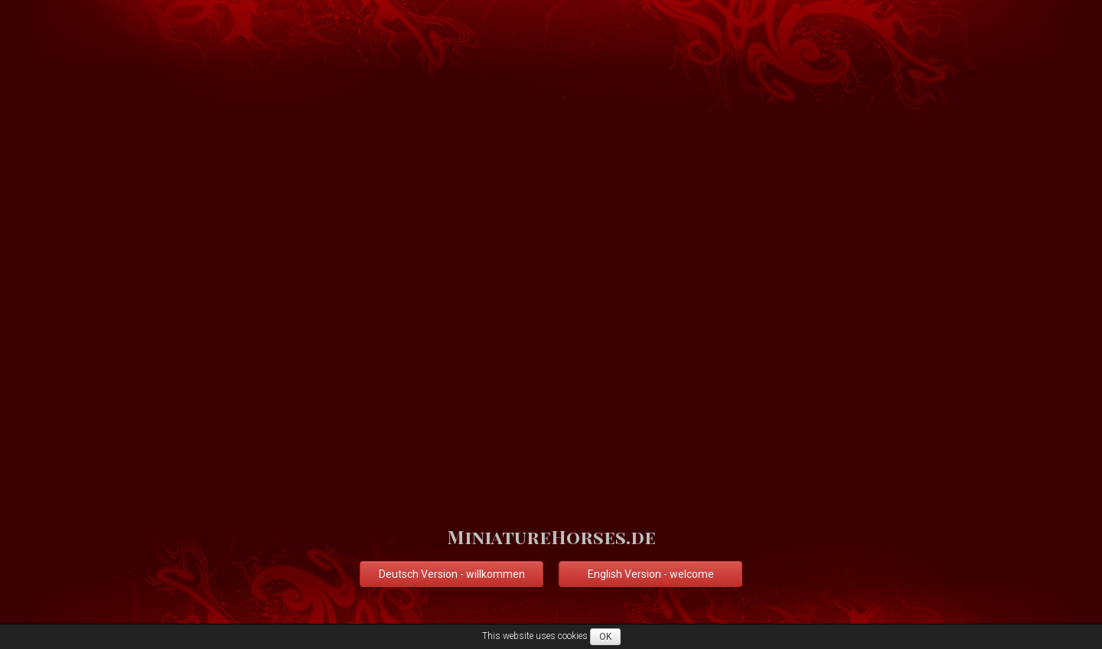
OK (605, 636)
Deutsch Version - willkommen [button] (452, 574)
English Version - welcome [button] (651, 574)
